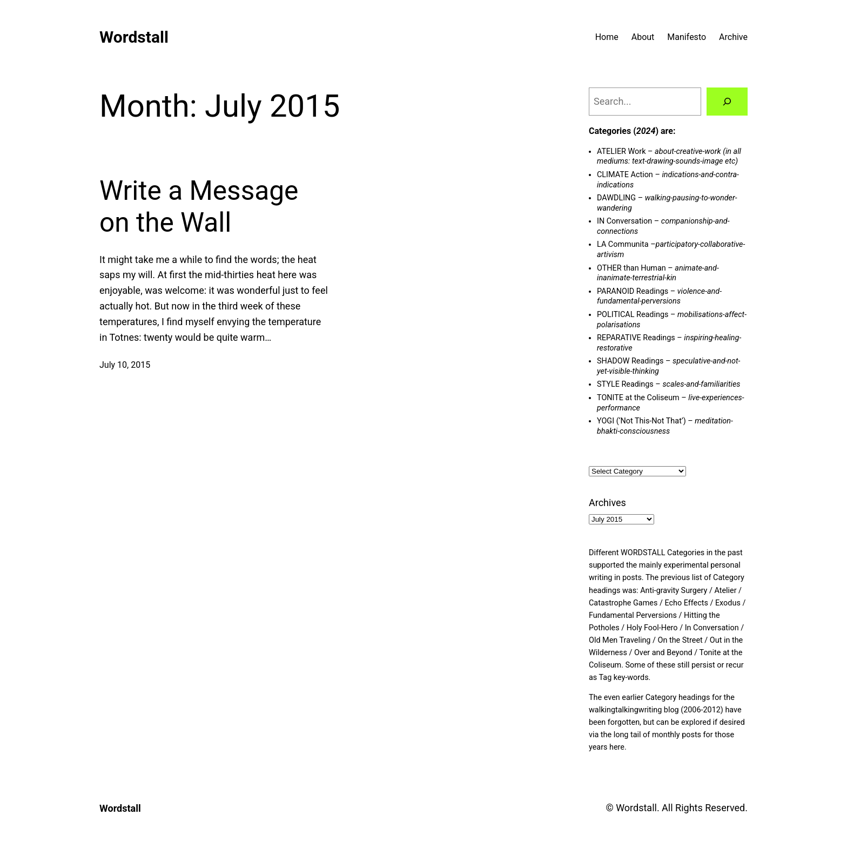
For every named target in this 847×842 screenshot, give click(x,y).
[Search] (727, 101)
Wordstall (134, 37)
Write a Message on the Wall (198, 207)
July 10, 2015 (124, 365)
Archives (607, 502)
